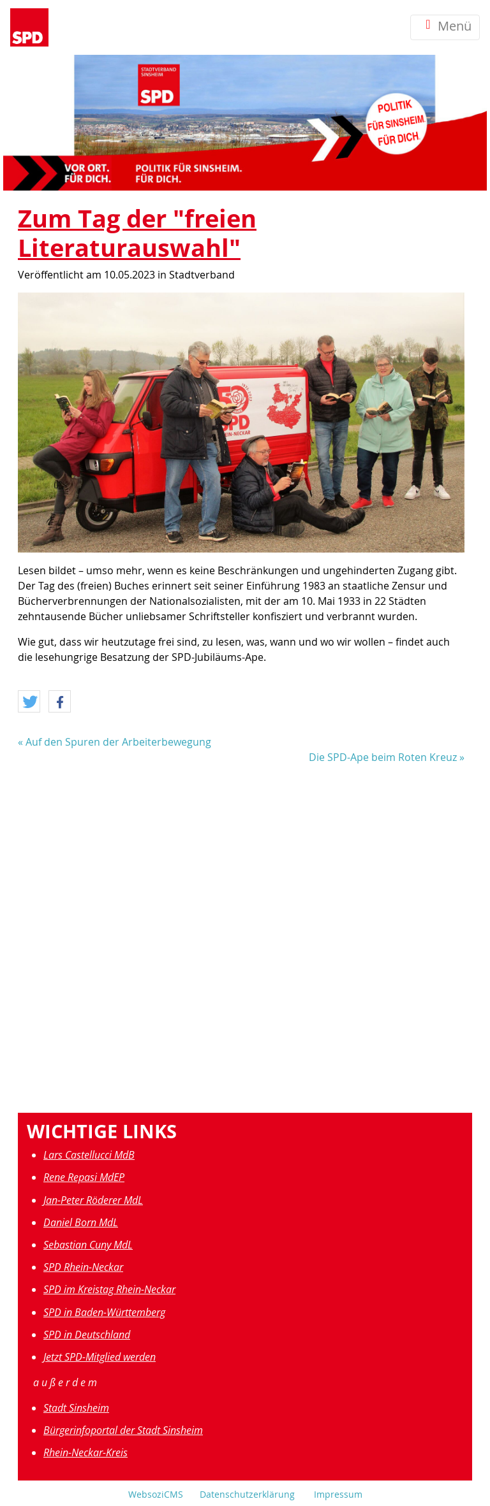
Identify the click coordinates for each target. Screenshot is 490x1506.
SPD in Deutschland (86, 1335)
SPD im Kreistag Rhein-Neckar (109, 1289)
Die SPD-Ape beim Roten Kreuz (383, 757)
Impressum (338, 1494)
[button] (29, 702)
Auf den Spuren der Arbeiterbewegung (118, 742)
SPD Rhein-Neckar (83, 1267)
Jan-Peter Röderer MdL (93, 1200)
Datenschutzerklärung (247, 1494)
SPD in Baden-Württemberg (104, 1312)
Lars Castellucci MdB (89, 1155)
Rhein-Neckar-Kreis (85, 1452)
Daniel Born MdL (80, 1222)
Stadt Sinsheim (76, 1408)
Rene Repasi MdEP (83, 1177)
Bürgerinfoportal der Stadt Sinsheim (123, 1430)
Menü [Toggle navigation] (445, 27)
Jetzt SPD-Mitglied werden (99, 1357)
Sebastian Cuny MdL (88, 1245)
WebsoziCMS (155, 1494)
